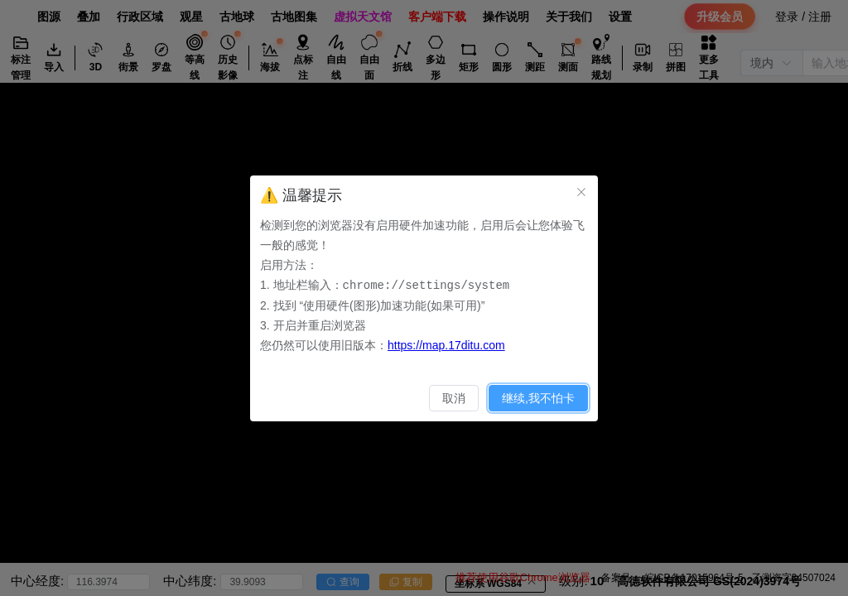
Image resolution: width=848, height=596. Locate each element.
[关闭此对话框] (581, 192)
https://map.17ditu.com (446, 344)
